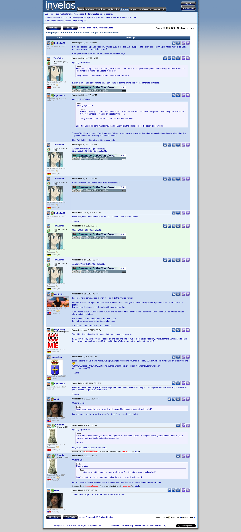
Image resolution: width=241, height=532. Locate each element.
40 (167, 28)
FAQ (164, 526)
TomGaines (59, 58)
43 (174, 28)
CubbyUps (59, 294)
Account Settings (141, 526)
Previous (184, 28)
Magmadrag (59, 329)
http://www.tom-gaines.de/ (148, 482)
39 (164, 28)
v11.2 (137, 451)
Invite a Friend (155, 526)
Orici (56, 399)
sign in (76, 21)
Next (192, 28)
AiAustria (59, 425)
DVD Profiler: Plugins (103, 28)
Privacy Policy (127, 526)
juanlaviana (56, 357)
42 (172, 28)
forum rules (93, 14)
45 (178, 28)
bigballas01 (59, 43)
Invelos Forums (86, 28)
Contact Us (115, 526)
